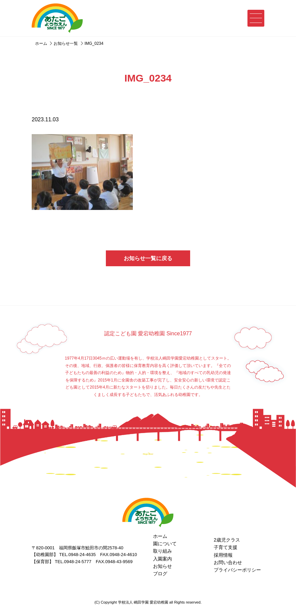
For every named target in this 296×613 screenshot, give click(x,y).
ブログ (160, 573)
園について (165, 543)
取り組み (162, 551)
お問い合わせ (228, 562)
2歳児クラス (227, 540)
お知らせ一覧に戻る (148, 258)
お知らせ (162, 566)
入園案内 (162, 558)
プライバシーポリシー (237, 570)
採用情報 (223, 555)
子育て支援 (225, 547)
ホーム (160, 536)
